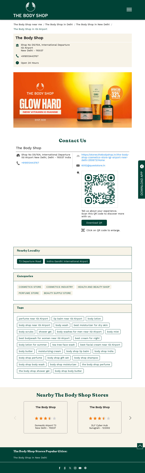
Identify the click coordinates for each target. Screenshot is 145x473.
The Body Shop (46, 407)
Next (130, 418)
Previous (15, 418)
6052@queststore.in (93, 165)
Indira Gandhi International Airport (67, 261)
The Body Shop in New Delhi (30, 457)
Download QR (94, 222)
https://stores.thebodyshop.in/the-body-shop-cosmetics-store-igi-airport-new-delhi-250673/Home (105, 157)
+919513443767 (29, 56)
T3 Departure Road (30, 261)
